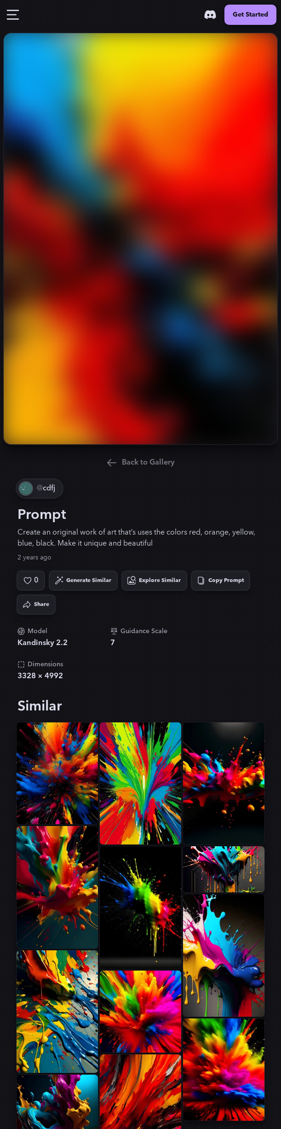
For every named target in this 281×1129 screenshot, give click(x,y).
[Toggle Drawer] (13, 14)
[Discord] (210, 14)
